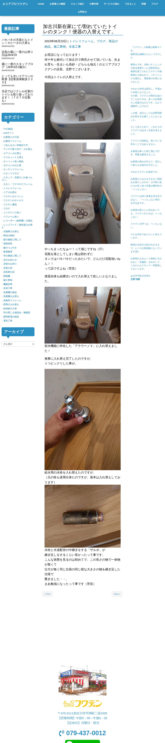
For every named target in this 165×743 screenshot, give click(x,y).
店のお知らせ (10, 260)
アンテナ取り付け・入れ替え (17, 149)
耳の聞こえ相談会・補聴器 (16, 312)
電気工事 (7, 320)
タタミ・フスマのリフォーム (17, 184)
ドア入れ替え (10, 192)
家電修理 (7, 252)
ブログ (101, 41)
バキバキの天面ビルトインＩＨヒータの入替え (17, 41)
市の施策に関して (12, 256)
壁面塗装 (7, 243)
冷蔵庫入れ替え (11, 231)
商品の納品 (9, 235)
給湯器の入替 (10, 308)
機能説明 (7, 284)
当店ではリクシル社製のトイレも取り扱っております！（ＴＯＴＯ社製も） (17, 96)
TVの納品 (8, 129)
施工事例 (60, 46)
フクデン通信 (10, 204)
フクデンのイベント (13, 196)
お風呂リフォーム (12, 141)
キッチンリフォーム (13, 169)
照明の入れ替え (11, 304)
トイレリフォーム (81, 41)
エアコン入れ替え (12, 153)
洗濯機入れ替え (11, 296)
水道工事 (75, 46)
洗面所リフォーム (12, 300)
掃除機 (6, 276)
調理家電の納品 (11, 317)
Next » (117, 594)
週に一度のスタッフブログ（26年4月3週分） (17, 65)
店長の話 (7, 268)
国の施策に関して (12, 239)
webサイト (8, 133)
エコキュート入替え (13, 157)
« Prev (48, 594)
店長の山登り (10, 264)
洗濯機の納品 (10, 292)
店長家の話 (9, 272)
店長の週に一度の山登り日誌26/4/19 (17, 53)
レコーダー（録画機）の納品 (17, 220)
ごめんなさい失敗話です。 (16, 145)
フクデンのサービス (13, 200)
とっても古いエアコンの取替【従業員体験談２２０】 (17, 79)
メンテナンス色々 (12, 212)
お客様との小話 (11, 137)
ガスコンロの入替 (12, 165)
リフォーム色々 (11, 216)
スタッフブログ (11, 173)
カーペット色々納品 (13, 161)
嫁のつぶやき (10, 248)
